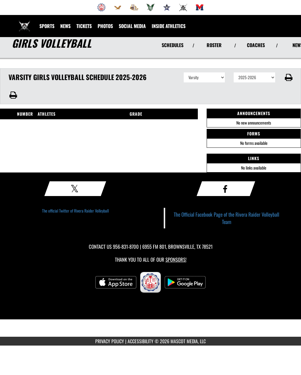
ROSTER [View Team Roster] (214, 45)
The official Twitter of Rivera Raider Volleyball (75, 211)
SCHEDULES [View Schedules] (172, 45)
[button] (288, 77)
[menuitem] (101, 7)
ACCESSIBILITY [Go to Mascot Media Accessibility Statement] (140, 341)
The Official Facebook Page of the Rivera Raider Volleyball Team (226, 217)
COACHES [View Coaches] (256, 45)
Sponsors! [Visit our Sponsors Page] (175, 259)
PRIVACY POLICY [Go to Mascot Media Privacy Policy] (109, 341)
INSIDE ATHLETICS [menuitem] (168, 25)
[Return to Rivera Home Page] (24, 22)
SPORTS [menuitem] (46, 25)
